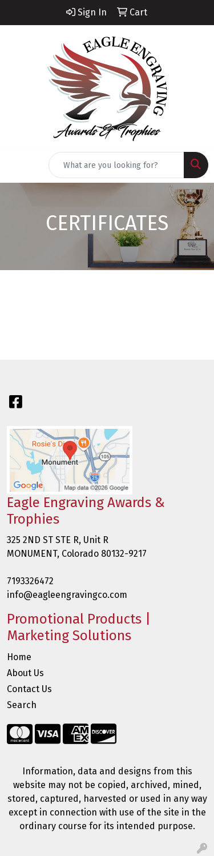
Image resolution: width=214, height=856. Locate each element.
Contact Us (29, 689)
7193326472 (30, 581)
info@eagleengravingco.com (67, 594)
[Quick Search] (116, 165)
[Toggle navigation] (18, 165)
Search (22, 705)
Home (19, 657)
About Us (25, 673)
